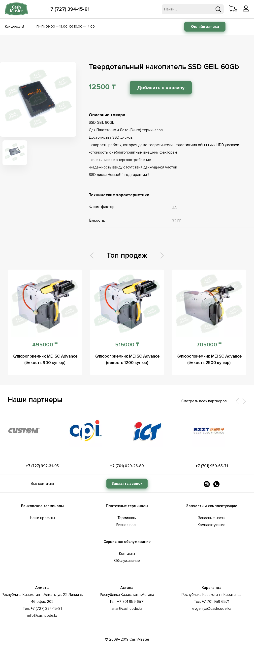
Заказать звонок (127, 483)
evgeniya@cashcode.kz (211, 608)
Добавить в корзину (161, 88)
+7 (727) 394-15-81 (69, 9)
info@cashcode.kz (42, 615)
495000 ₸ (45, 344)
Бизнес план (126, 525)
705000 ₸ (209, 344)
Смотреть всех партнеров (204, 401)
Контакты (127, 553)
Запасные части (211, 518)
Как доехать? (14, 27)
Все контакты (42, 483)
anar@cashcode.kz (126, 608)
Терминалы (126, 518)
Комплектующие (211, 525)
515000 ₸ (127, 344)
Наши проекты (42, 518)
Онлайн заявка (205, 26)
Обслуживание (127, 560)
